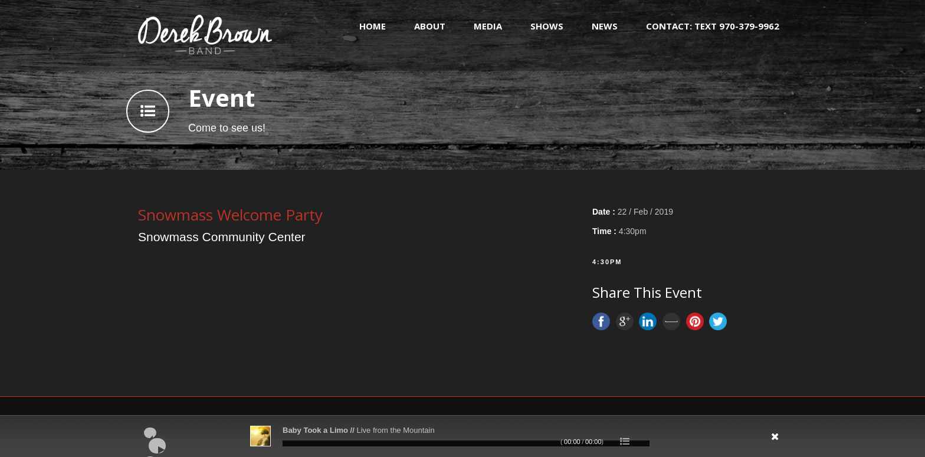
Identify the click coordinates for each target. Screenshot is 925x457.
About (429, 26)
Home (372, 26)
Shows (546, 26)
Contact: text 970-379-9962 (712, 26)
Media (488, 26)
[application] (462, 436)
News (605, 26)
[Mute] (708, 440)
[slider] (466, 443)
